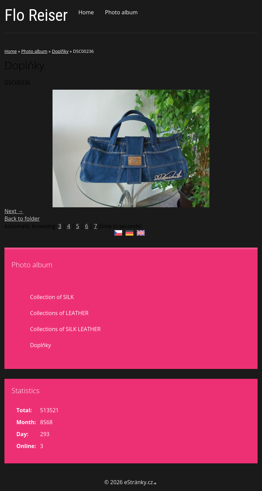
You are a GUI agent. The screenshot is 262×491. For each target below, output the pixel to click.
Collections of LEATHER (59, 313)
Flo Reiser (36, 15)
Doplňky (60, 51)
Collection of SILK (52, 297)
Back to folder (22, 218)
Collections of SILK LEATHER (65, 329)
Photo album (121, 12)
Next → (13, 211)
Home (86, 12)
